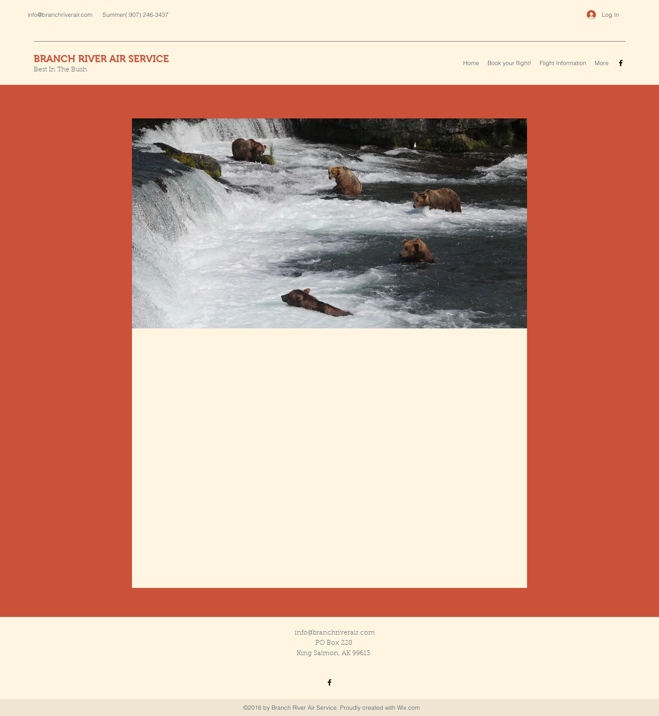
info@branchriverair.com (60, 14)
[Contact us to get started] (329, 576)
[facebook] (621, 63)
